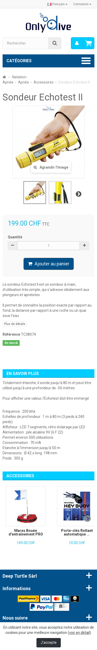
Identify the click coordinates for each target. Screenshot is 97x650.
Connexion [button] (82, 4)
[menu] (77, 43)
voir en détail (79, 632)
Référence (11, 334)
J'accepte (49, 642)
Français (57, 4)
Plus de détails (14, 324)
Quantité (15, 237)
